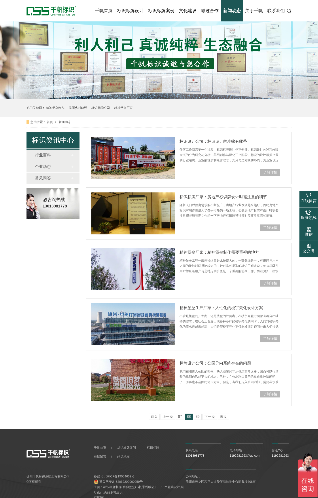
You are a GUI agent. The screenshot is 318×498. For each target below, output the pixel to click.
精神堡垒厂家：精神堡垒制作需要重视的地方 (219, 252)
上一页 (168, 416)
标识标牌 (153, 447)
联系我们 (276, 10)
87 (180, 416)
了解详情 (270, 172)
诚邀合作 (210, 10)
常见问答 (43, 178)
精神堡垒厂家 (123, 108)
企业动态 (43, 166)
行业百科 (43, 155)
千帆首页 (104, 10)
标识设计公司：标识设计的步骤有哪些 (213, 141)
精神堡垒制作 (55, 108)
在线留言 (100, 456)
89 (198, 416)
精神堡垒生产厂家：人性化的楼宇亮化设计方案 (221, 308)
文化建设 (188, 10)
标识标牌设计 (130, 10)
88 (189, 416)
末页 (223, 416)
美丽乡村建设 (78, 108)
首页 (50, 122)
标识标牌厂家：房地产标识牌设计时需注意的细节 (223, 197)
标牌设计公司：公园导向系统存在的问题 (215, 363)
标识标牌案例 (161, 10)
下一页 (209, 416)
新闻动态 (232, 10)
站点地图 (123, 456)
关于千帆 (254, 10)
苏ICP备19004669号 (120, 476)
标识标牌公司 (100, 108)
